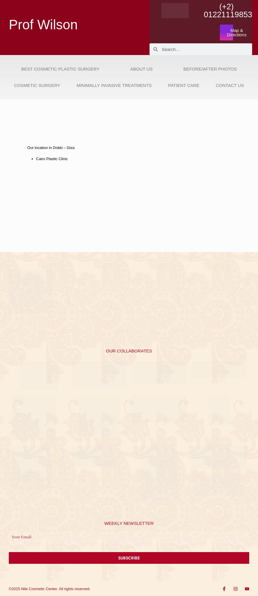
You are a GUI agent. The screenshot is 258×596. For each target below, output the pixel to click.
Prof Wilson (43, 24)
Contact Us (230, 85)
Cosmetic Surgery (37, 85)
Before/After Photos (210, 68)
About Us (141, 68)
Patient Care (183, 85)
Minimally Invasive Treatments (114, 85)
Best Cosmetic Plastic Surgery (60, 68)
